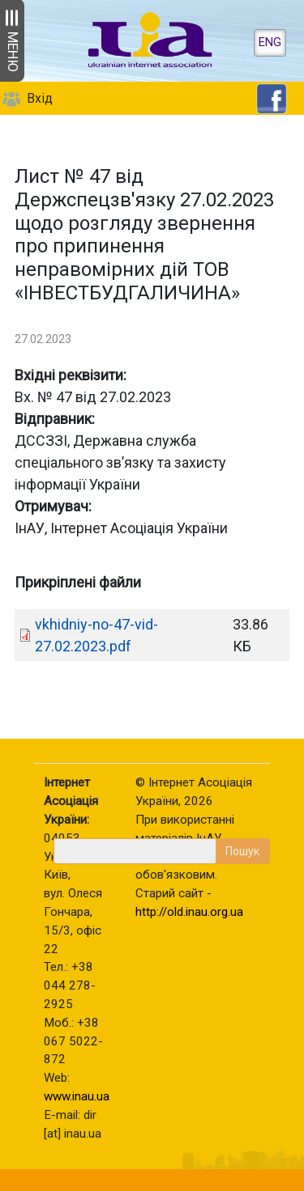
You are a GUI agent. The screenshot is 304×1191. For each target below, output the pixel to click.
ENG (270, 42)
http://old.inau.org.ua (189, 912)
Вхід (40, 98)
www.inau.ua (76, 1096)
